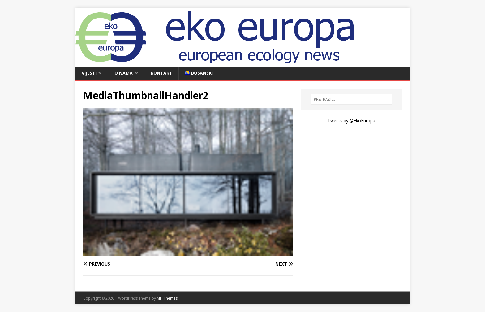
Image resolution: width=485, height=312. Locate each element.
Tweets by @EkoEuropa (351, 121)
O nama (123, 73)
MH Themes (167, 298)
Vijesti (89, 73)
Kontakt (161, 73)
